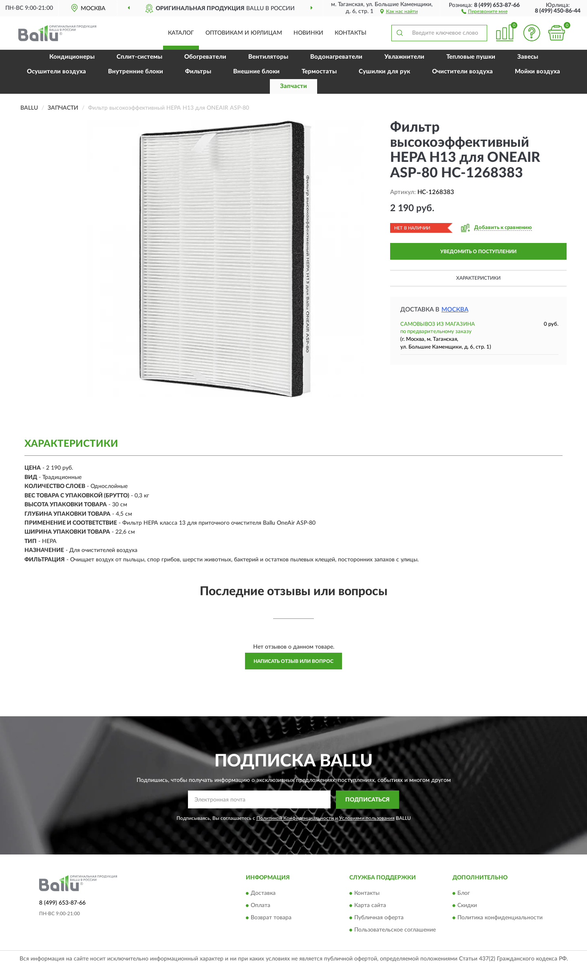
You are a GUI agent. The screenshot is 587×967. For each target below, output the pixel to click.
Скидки (467, 906)
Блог (463, 893)
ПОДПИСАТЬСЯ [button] (367, 800)
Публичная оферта (379, 918)
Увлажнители (404, 57)
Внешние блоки (256, 71)
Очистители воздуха (462, 71)
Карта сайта (370, 906)
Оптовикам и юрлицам (243, 33)
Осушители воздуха (56, 71)
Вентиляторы (268, 57)
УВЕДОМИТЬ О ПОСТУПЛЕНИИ (478, 251)
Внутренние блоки (135, 71)
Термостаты (319, 71)
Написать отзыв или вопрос (293, 661)
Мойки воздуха (537, 71)
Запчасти (293, 86)
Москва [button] (454, 310)
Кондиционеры (72, 57)
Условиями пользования (367, 818)
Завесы (527, 57)
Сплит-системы (139, 57)
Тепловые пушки (470, 57)
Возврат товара (271, 918)
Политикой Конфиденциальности (295, 818)
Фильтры (198, 71)
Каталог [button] (181, 33)
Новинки (308, 33)
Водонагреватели (336, 57)
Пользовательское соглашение (395, 930)
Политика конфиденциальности (500, 918)
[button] (484, 11)
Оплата (260, 906)
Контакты (350, 33)
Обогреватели (205, 57)
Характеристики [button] (478, 278)
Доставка (263, 893)
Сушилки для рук (384, 71)
